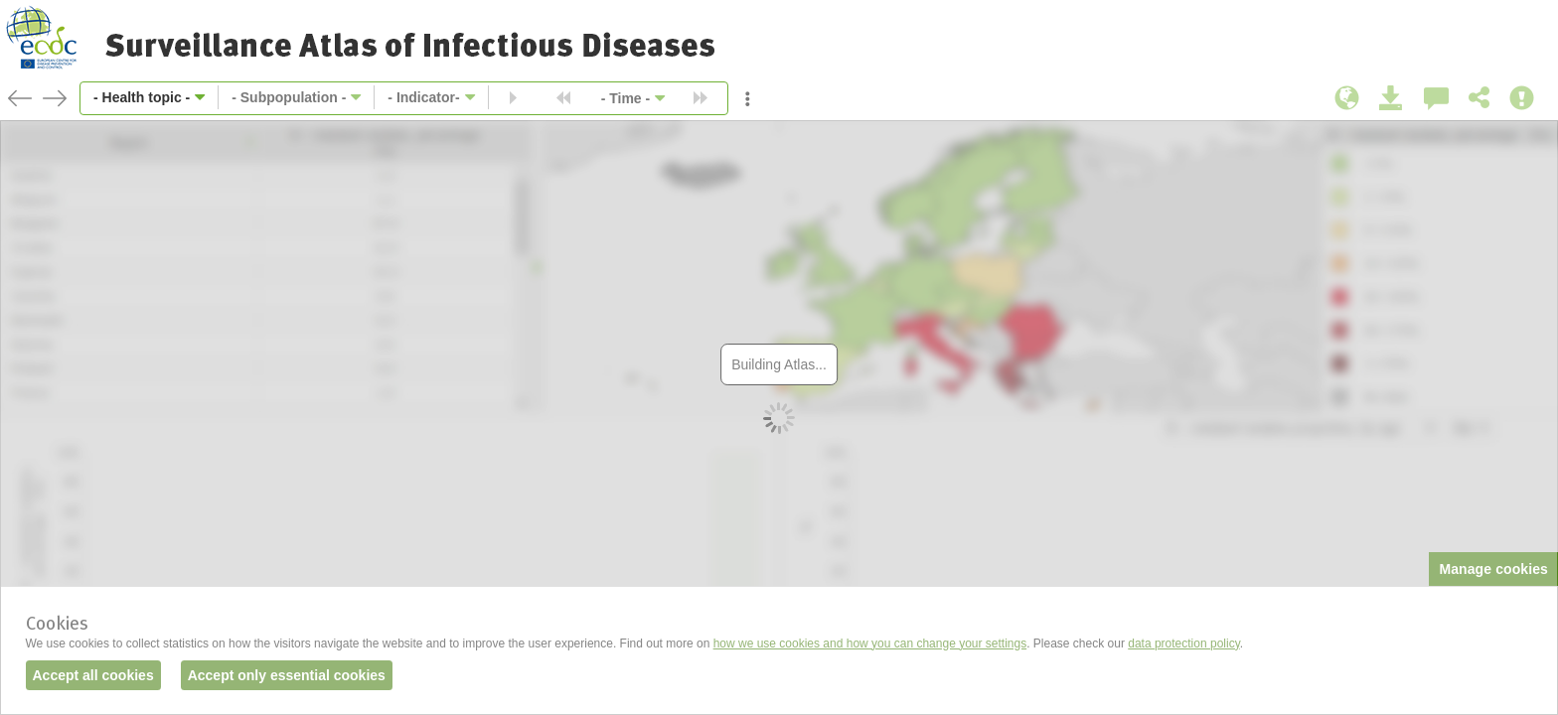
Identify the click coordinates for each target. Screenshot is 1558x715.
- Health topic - (141, 97)
